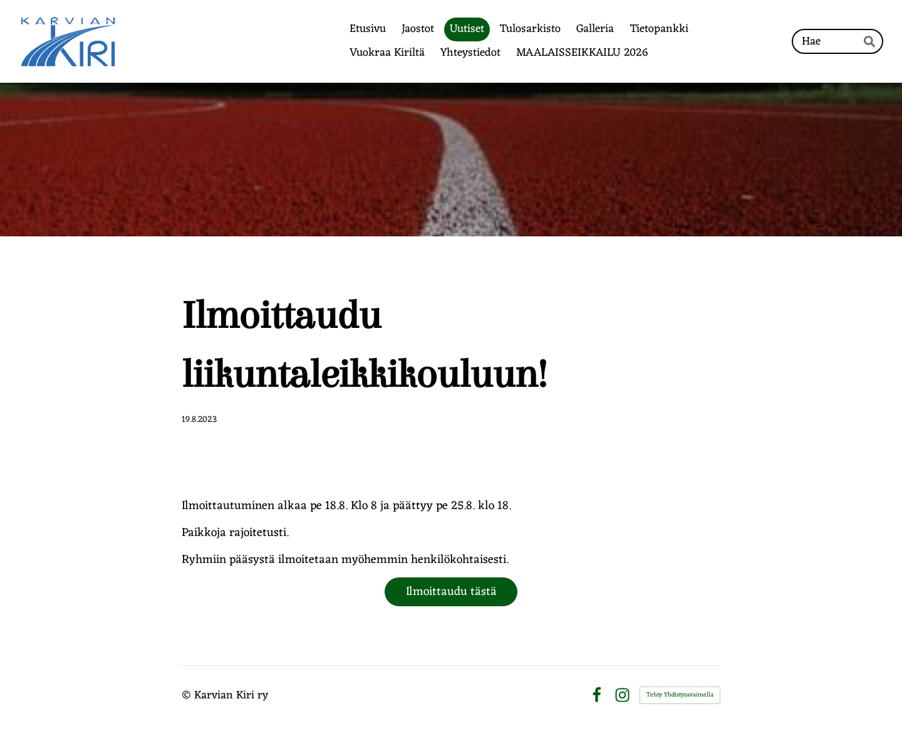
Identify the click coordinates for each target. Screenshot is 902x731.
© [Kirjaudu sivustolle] (188, 695)
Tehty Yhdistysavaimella (679, 695)
